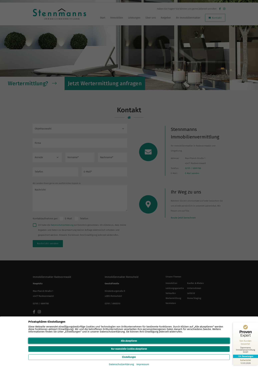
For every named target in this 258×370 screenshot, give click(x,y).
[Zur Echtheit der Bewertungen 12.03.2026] (245, 361)
